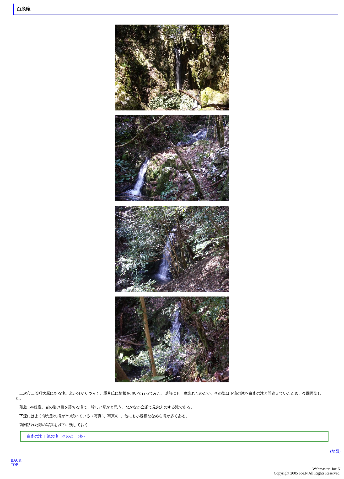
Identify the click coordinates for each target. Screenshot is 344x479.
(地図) (335, 451)
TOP (14, 465)
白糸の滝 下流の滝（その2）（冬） (57, 436)
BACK (16, 460)
